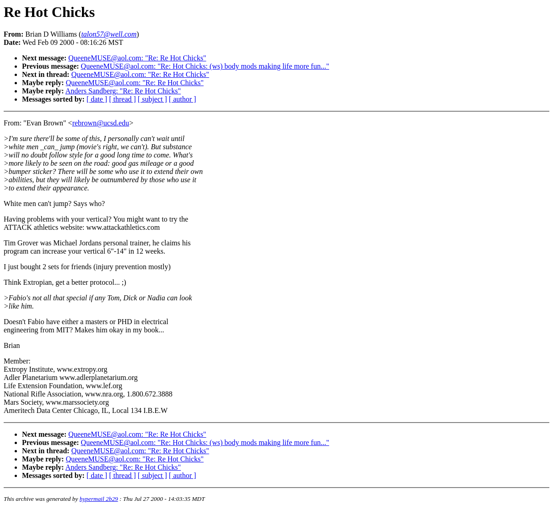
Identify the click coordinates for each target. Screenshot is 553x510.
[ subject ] (152, 99)
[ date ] (97, 99)
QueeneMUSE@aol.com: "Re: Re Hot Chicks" (137, 58)
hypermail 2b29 (99, 498)
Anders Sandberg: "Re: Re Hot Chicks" (123, 91)
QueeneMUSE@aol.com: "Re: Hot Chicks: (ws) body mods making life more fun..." (205, 66)
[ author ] (182, 99)
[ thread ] (122, 99)
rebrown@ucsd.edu (100, 123)
